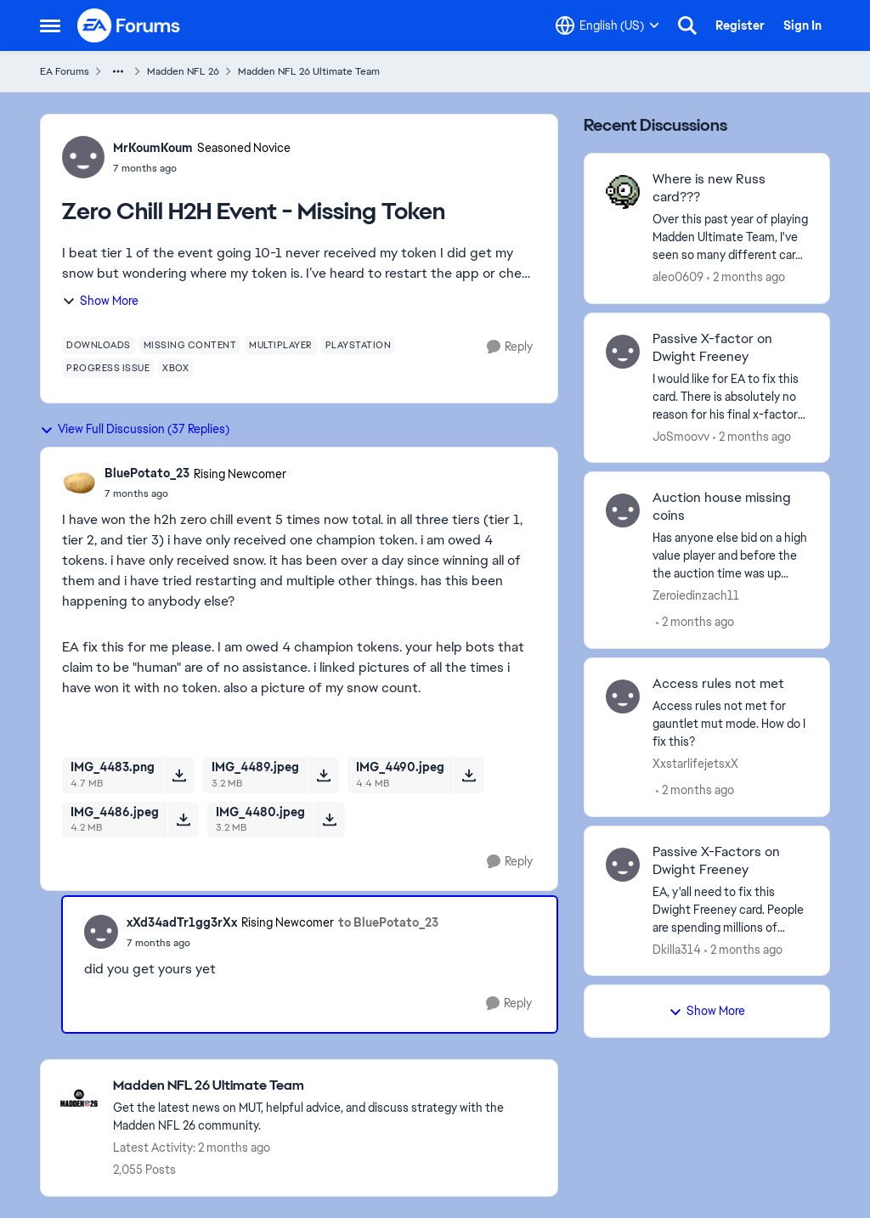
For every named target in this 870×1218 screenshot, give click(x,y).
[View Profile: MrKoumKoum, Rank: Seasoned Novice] (83, 157)
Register (740, 25)
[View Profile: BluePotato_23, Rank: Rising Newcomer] (79, 483)
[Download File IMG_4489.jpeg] (323, 774)
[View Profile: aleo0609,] (623, 192)
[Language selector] (607, 25)
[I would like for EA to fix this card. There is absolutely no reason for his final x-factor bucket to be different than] (730, 396)
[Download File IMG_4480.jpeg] (329, 819)
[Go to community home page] (129, 25)
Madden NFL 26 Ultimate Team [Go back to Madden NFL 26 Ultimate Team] (309, 71)
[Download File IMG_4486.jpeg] (183, 819)
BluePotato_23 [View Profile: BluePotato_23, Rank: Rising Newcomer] (147, 473)
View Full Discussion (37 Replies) (134, 429)
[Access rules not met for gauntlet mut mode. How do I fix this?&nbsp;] (730, 724)
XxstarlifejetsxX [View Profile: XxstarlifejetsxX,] (695, 763)
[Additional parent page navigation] (118, 71)
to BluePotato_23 (388, 922)
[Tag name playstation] (358, 345)
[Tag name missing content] (190, 345)
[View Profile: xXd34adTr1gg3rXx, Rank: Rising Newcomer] (101, 932)
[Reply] (509, 347)
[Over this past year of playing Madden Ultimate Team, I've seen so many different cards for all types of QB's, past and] (730, 237)
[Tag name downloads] (98, 345)
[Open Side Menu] (50, 25)
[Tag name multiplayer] (281, 345)
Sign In (802, 25)
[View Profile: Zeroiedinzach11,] (623, 510)
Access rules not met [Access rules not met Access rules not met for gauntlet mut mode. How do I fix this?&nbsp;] (718, 683)
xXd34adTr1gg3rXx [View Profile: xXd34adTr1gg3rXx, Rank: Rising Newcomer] (182, 922)
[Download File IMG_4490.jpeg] (468, 774)
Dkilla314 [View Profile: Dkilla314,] (676, 948)
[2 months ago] (746, 277)
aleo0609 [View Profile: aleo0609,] (677, 277)
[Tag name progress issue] (108, 367)
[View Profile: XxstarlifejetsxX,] (623, 696)
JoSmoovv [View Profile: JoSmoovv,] (680, 435)
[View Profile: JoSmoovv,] (623, 352)
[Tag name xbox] (175, 367)
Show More (100, 300)
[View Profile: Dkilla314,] (623, 865)
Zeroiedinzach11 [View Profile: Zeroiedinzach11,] (695, 595)
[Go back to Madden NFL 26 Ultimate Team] (326, 1086)
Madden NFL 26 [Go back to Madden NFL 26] (183, 71)
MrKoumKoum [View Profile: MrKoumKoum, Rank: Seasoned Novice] (153, 147)
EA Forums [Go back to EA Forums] (64, 71)
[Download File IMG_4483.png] (179, 774)
